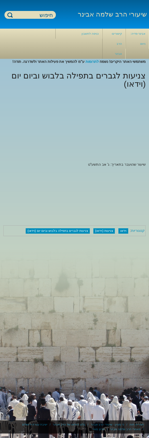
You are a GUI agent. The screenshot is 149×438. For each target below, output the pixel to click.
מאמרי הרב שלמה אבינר (125, 429)
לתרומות (92, 61)
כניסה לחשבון (90, 33)
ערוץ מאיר (98, 429)
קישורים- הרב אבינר (116, 43)
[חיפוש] (33, 15)
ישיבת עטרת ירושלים (34, 424)
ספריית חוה (136, 424)
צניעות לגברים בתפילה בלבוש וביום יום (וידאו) (57, 231)
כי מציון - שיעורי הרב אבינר (107, 424)
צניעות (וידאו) (104, 231)
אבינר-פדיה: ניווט (137, 38)
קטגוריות (138, 231)
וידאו (123, 231)
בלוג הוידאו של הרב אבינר (69, 424)
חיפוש (10, 15)
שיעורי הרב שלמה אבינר (112, 14)
